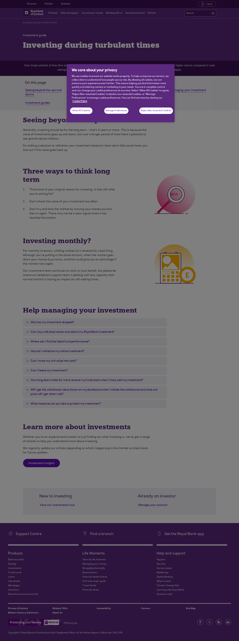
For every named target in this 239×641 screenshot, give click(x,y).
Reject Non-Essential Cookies (156, 111)
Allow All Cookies (81, 111)
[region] (121, 93)
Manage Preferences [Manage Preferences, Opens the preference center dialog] (116, 111)
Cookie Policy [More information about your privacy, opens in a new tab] (80, 101)
